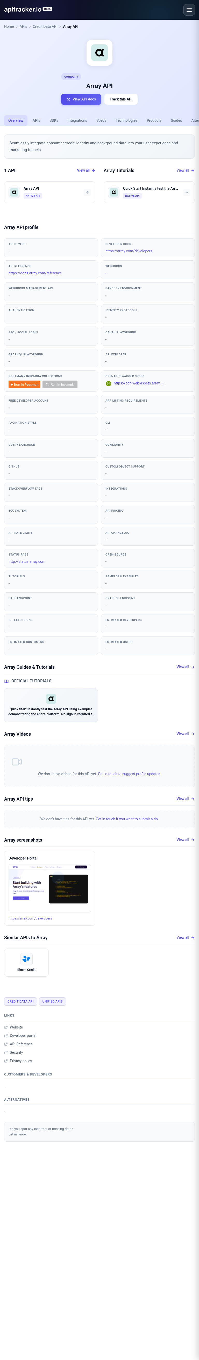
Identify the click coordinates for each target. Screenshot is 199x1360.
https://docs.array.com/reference (35, 273)
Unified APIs (52, 1001)
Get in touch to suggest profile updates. (129, 774)
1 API (10, 170)
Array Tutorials (119, 170)
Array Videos (17, 734)
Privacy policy (18, 1061)
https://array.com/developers (128, 251)
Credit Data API (45, 26)
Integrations (77, 120)
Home (9, 26)
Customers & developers (28, 1074)
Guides (176, 120)
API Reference (18, 1044)
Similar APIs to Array (25, 937)
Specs (101, 120)
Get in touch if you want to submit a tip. (127, 819)
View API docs (81, 99)
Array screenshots (23, 840)
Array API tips (18, 799)
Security (13, 1052)
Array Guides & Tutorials (29, 667)
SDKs (53, 120)
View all (86, 170)
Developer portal (20, 1035)
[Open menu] (189, 10)
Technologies (127, 120)
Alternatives (17, 1099)
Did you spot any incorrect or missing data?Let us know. (41, 1131)
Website (13, 1027)
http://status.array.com (27, 561)
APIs (23, 26)
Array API (70, 26)
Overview (15, 120)
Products (154, 120)
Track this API (121, 99)
